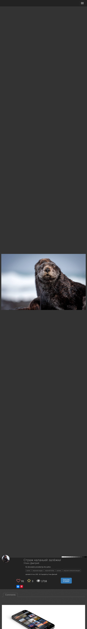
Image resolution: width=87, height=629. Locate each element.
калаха (59, 570)
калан (28, 570)
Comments (10, 595)
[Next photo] (84, 274)
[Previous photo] (2, 274)
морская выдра (38, 570)
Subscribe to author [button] (66, 580)
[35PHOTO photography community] (11, 3)
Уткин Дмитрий (31, 563)
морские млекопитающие (72, 570)
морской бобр (49, 570)
